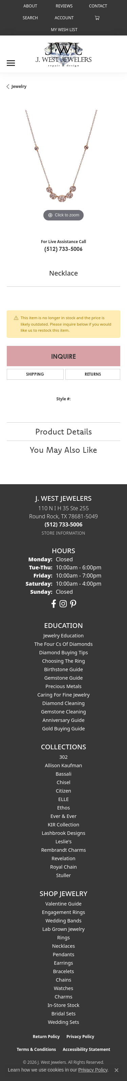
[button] (29, 18)
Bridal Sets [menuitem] (63, 1013)
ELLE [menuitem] (63, 799)
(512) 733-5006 (63, 248)
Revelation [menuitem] (63, 858)
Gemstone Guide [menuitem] (63, 678)
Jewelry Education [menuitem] (63, 635)
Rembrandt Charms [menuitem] (63, 850)
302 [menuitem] (63, 757)
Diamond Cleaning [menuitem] (63, 703)
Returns (93, 374)
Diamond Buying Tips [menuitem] (63, 652)
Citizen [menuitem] (63, 791)
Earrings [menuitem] (63, 963)
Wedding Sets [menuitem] (63, 1022)
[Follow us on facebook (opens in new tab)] (53, 604)
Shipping (35, 374)
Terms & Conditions (36, 1049)
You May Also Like (63, 450)
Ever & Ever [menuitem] (63, 816)
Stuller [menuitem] (63, 875)
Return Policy (46, 1036)
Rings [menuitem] (63, 937)
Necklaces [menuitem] (63, 946)
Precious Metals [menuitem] (63, 686)
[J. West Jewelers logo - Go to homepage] (63, 54)
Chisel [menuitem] (63, 782)
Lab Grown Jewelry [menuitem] (63, 929)
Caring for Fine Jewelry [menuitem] (63, 694)
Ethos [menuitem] (63, 807)
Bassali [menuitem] (63, 774)
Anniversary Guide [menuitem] (63, 720)
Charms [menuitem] (63, 996)
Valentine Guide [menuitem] (63, 903)
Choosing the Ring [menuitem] (63, 661)
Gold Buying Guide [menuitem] (63, 728)
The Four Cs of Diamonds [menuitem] (63, 644)
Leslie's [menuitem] (64, 841)
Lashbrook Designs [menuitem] (63, 833)
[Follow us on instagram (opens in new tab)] (63, 604)
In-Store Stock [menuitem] (63, 1005)
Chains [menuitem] (63, 980)
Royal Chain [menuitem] (63, 867)
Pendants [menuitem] (64, 954)
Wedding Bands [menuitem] (63, 920)
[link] (29, 6)
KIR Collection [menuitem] (63, 824)
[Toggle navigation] (11, 60)
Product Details (63, 431)
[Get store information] (63, 533)
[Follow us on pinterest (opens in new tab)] (73, 604)
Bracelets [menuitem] (63, 971)
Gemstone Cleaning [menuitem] (63, 711)
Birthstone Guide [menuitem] (63, 669)
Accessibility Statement (86, 1049)
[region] (63, 166)
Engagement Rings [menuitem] (63, 912)
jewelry (19, 86)
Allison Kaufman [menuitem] (63, 765)
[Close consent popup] (116, 1070)
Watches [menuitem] (63, 988)
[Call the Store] (64, 524)
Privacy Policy (80, 1036)
